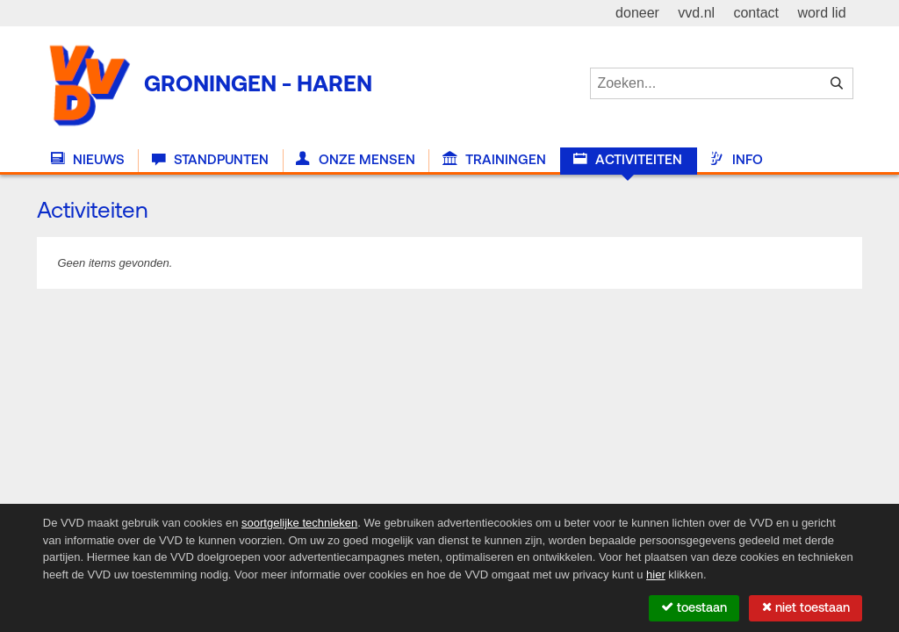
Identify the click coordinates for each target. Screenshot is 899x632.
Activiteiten (627, 160)
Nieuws (88, 160)
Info (735, 160)
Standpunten (210, 160)
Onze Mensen (355, 160)
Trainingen (494, 160)
